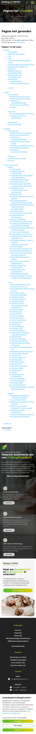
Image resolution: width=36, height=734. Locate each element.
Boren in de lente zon (18, 320)
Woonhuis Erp (16, 355)
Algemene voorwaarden (16, 54)
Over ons (8, 423)
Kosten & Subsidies (14, 124)
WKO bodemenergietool (19, 273)
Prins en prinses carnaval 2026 (21, 213)
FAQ (9, 56)
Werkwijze (11, 111)
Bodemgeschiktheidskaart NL (21, 251)
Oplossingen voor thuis (18, 657)
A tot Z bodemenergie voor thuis (22, 113)
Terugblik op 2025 (17, 211)
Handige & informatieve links (18, 66)
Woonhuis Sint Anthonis (19, 341)
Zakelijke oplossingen (18, 660)
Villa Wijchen (15, 324)
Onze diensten (13, 94)
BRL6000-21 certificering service (22, 145)
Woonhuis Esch (16, 314)
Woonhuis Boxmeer (18, 330)
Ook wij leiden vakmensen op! (21, 248)
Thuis (7, 92)
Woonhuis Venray (17, 309)
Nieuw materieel (17, 246)
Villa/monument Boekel (19, 353)
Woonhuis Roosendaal (19, 295)
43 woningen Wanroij (18, 385)
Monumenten (12, 79)
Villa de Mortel (16, 370)
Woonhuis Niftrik (17, 383)
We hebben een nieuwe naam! (22, 221)
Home (7, 50)
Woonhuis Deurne (17, 318)
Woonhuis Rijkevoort (18, 357)
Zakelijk (7, 129)
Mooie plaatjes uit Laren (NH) (21, 234)
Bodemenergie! (16, 81)
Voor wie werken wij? (18, 665)
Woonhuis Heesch (17, 297)
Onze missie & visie (18, 662)
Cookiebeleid (12, 52)
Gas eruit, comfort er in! (19, 182)
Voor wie (11, 160)
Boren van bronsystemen (20, 135)
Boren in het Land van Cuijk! (21, 284)
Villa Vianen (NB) (17, 328)
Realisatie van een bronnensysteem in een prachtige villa (19, 190)
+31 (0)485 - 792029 (18, 687)
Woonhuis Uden (16, 322)
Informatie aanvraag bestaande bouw (21, 64)
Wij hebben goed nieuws (20, 179)
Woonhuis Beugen (17, 326)
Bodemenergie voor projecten (21, 133)
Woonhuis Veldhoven (18, 299)
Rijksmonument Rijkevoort (20, 83)
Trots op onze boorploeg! (20, 232)
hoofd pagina (19, 42)
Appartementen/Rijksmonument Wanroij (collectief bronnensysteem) (22, 207)
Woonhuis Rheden (17, 301)
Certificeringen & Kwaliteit (17, 158)
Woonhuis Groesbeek (18, 339)
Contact (11, 88)
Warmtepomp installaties (20, 105)
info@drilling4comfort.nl (18, 679)
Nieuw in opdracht (17, 316)
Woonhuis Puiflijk (17, 368)
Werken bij (12, 69)
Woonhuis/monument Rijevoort (22, 351)
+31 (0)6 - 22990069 (18, 690)
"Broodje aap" (15, 169)
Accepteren (18, 721)
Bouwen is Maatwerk (18, 219)
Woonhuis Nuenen (17, 362)
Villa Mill (14, 372)
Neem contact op (18, 590)
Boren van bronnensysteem (21, 98)
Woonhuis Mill (16, 337)
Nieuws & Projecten (11, 165)
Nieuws (10, 167)
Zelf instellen (18, 725)
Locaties (8, 429)
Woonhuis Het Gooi (18, 293)
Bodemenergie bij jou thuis (20, 96)
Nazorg (13, 107)
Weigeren (18, 730)
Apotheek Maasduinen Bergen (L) (22, 414)
